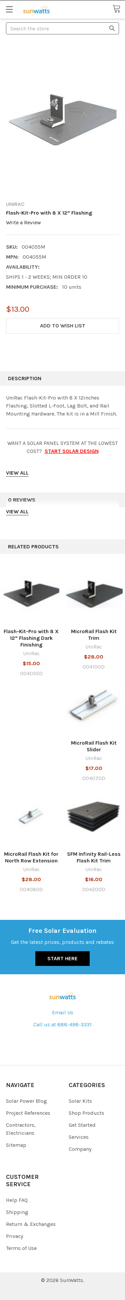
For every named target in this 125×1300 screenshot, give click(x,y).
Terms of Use (21, 1248)
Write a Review (23, 222)
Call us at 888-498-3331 (62, 1024)
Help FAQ (17, 1200)
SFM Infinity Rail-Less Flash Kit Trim (94, 857)
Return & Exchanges (31, 1224)
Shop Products (86, 1113)
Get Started (82, 1125)
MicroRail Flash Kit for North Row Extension (31, 857)
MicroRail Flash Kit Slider (94, 746)
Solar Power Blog (26, 1101)
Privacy (14, 1236)
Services (79, 1137)
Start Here (62, 958)
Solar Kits (80, 1101)
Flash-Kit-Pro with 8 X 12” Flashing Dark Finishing (31, 638)
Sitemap (16, 1145)
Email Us (62, 1012)
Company (80, 1149)
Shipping (17, 1212)
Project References (28, 1113)
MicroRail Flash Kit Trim (94, 634)
